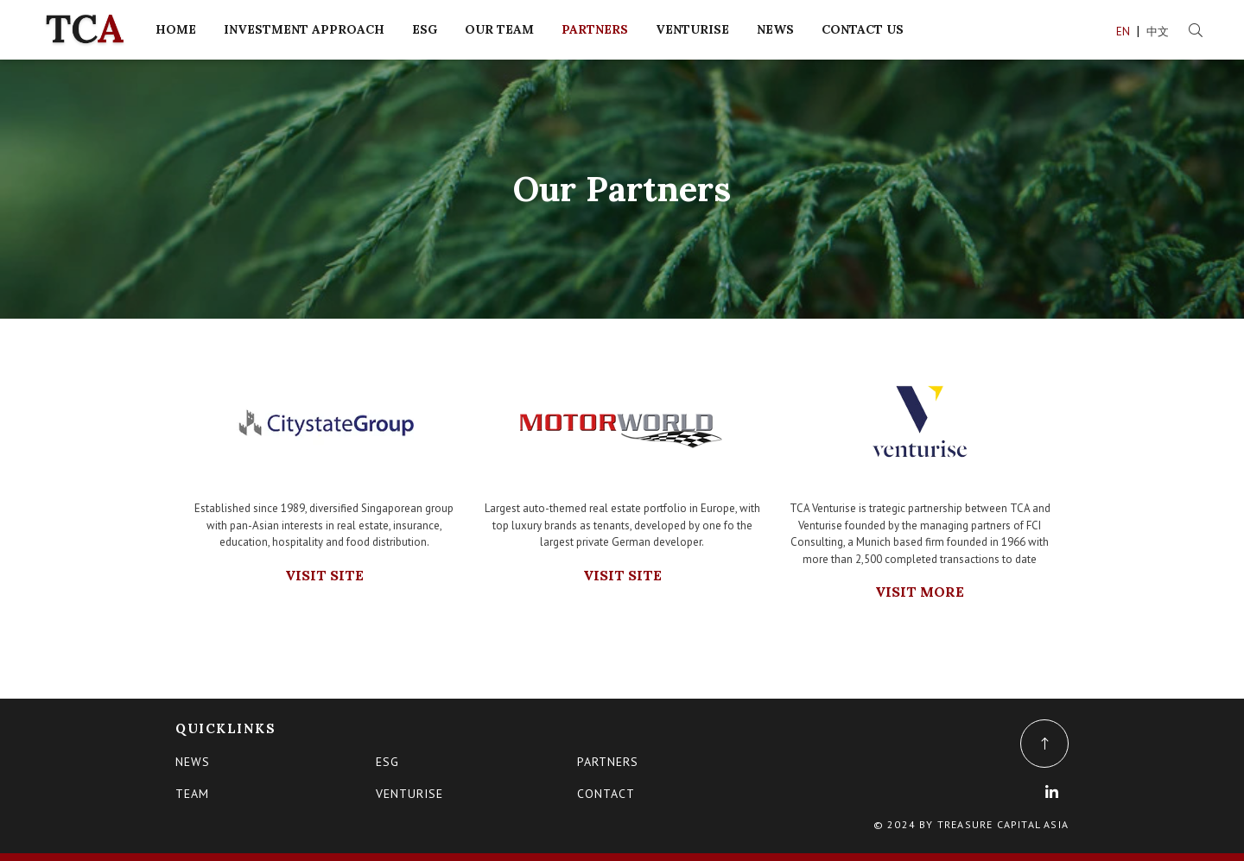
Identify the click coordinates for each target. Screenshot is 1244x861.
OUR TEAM (499, 29)
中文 (1158, 31)
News (192, 761)
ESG (424, 29)
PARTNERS (595, 29)
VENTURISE (692, 29)
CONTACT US (863, 29)
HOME (176, 29)
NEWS (775, 29)
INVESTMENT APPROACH (304, 29)
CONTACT (606, 793)
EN (1124, 31)
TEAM (192, 793)
